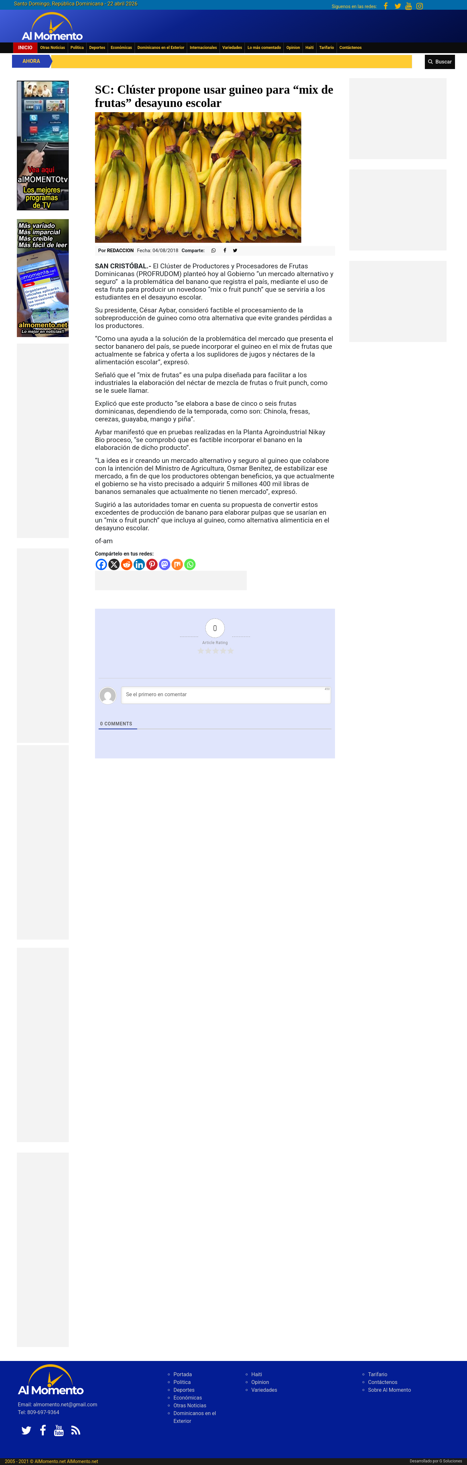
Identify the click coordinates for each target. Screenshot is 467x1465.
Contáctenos (351, 47)
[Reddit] (126, 564)
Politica (77, 47)
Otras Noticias (52, 47)
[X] (114, 564)
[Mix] (177, 564)
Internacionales (203, 47)
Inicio (25, 48)
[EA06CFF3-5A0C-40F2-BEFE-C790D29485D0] (43, 145)
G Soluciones (450, 1461)
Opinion (293, 47)
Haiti (309, 47)
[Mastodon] (164, 564)
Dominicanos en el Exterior (161, 47)
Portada (183, 1374)
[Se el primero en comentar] (226, 695)
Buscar (444, 62)
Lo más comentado (264, 47)
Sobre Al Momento (389, 1390)
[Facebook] (101, 564)
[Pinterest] (152, 564)
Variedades (232, 47)
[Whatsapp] (190, 564)
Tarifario (326, 47)
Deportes (97, 47)
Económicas (121, 47)
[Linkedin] (139, 564)
